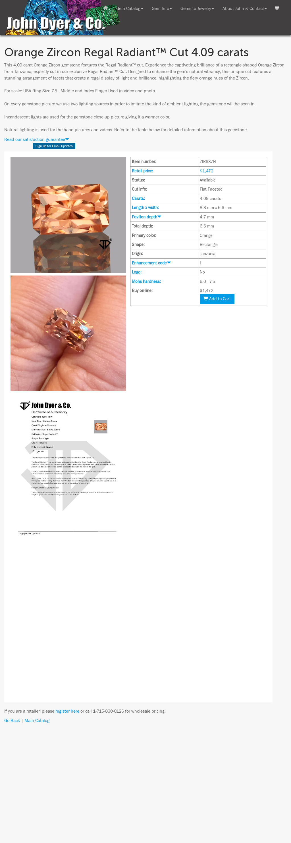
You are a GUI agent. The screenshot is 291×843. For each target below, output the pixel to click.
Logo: (137, 272)
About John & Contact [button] (245, 8)
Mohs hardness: (146, 281)
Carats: (138, 198)
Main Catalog (36, 720)
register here (67, 711)
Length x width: (145, 207)
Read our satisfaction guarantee (36, 139)
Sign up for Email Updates (54, 146)
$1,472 (206, 171)
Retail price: (142, 171)
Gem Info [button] (162, 8)
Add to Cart (217, 298)
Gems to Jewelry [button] (197, 8)
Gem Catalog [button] (129, 8)
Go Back (12, 720)
